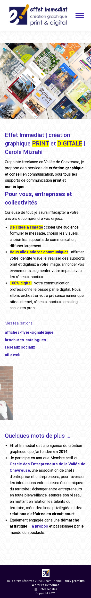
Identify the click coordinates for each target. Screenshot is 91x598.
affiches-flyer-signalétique (29, 332)
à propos (40, 526)
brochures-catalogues (25, 340)
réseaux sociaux (20, 347)
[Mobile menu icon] (79, 15)
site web (12, 354)
